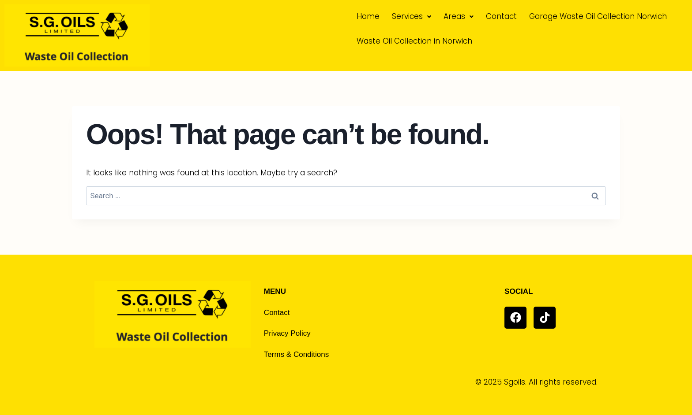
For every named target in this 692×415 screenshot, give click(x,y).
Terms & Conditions (296, 354)
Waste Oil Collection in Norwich (414, 41)
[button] (411, 16)
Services (411, 16)
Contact (501, 16)
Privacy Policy (287, 333)
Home (368, 16)
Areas (459, 16)
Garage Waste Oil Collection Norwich (598, 16)
